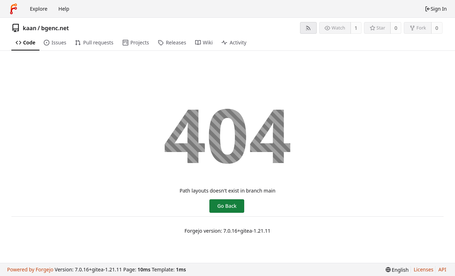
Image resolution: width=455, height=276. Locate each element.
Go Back (226, 205)
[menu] (397, 269)
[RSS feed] (308, 28)
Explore (38, 8)
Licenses (424, 269)
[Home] (13, 8)
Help (63, 8)
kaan (29, 28)
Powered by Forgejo (30, 269)
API (442, 269)
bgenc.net (55, 28)
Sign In (436, 8)
